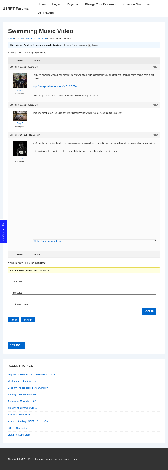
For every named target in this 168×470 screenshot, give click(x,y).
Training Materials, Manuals (22, 394)
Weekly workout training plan (22, 381)
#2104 (155, 67)
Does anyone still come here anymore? (28, 387)
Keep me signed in (23, 304)
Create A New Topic (136, 4)
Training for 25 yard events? (22, 401)
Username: (17, 281)
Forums (19, 38)
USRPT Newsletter (17, 428)
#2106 (155, 105)
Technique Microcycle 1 (20, 414)
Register (72, 4)
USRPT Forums (16, 8)
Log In (148, 311)
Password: (17, 293)
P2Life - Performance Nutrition (47, 241)
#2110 (155, 135)
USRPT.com (46, 12)
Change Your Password (101, 4)
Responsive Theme (68, 459)
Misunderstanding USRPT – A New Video (29, 421)
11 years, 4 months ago (74, 45)
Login (56, 4)
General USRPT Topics (36, 38)
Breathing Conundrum (19, 434)
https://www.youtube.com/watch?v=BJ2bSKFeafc (56, 86)
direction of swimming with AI (22, 408)
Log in (14, 319)
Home (42, 4)
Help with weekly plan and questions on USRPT (32, 374)
